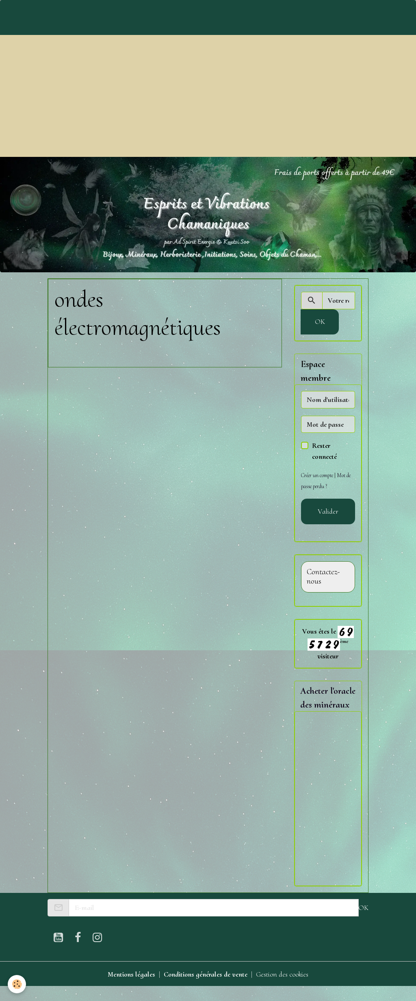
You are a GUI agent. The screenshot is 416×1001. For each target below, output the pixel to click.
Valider (328, 511)
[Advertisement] (208, 96)
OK (320, 321)
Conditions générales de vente (205, 988)
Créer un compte (317, 475)
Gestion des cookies (283, 988)
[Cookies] (17, 984)
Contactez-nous (323, 576)
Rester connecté (324, 451)
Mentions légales (130, 988)
